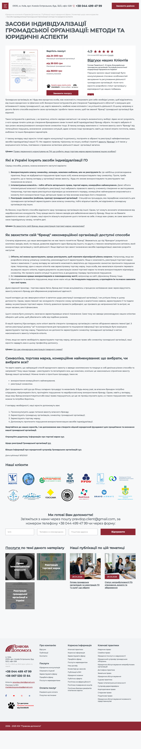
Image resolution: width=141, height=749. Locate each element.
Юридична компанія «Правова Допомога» (22, 14)
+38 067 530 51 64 (17, 675)
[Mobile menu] (5, 6)
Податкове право (105, 696)
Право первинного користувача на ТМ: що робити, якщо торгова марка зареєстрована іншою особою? (64, 151)
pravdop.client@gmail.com (24, 682)
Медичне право (104, 649)
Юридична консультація (49, 668)
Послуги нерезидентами (49, 680)
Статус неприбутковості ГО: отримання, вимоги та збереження (119, 585)
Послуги (13, 548)
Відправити (118, 532)
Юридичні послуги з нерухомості (112, 656)
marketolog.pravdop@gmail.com (19, 687)
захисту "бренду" (107, 142)
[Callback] (125, 6)
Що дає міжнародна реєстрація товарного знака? (38, 349)
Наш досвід (72, 666)
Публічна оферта (75, 679)
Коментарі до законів (77, 669)
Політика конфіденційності (79, 682)
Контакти (43, 656)
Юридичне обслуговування (109, 676)
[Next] (92, 95)
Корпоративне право (107, 689)
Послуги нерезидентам (77, 662)
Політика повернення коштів (80, 685)
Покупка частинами (47, 695)
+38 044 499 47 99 (89, 6)
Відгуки (94, 60)
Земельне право (104, 673)
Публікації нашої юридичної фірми (56, 14)
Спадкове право (105, 693)
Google (110, 55)
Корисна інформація (76, 653)
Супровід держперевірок (108, 686)
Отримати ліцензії (46, 671)
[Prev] (89, 95)
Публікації (43, 653)
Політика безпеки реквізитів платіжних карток (79, 689)
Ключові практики (75, 649)
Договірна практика (106, 670)
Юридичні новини (75, 675)
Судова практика (105, 680)
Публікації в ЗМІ (74, 672)
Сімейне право (104, 653)
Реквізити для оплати (48, 692)
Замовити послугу (62, 93)
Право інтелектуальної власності (112, 683)
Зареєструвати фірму (48, 674)
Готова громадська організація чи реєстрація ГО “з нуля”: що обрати (85, 585)
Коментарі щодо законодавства (85, 14)
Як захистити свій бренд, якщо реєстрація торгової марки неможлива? (49, 226)
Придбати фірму (46, 677)
